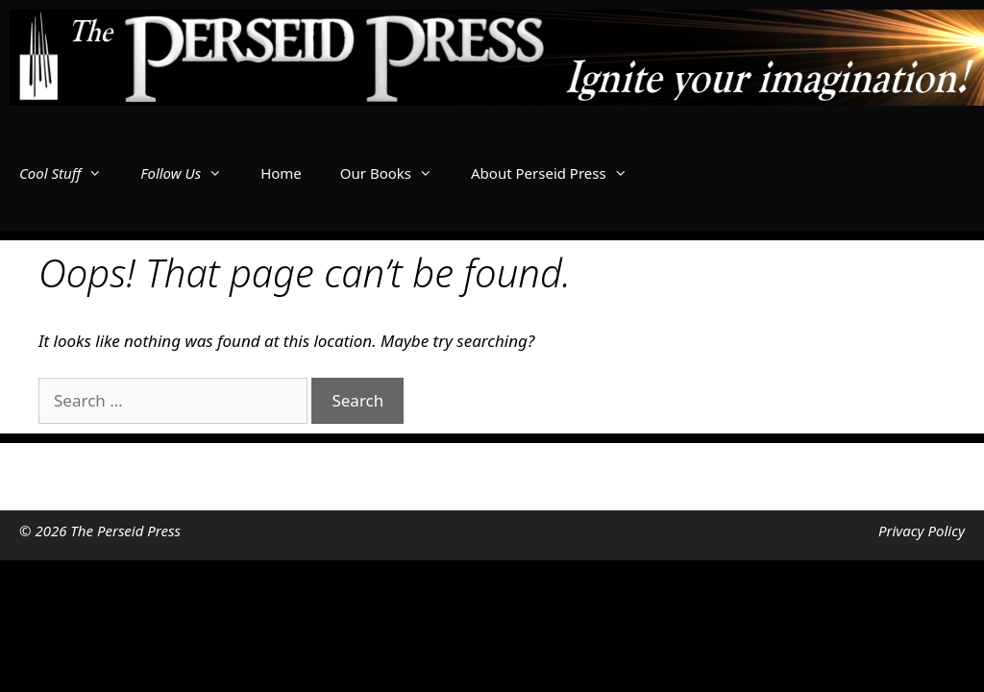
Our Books (396, 173)
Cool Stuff (70, 173)
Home (281, 173)
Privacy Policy (921, 530)
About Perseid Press (559, 173)
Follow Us (190, 173)
